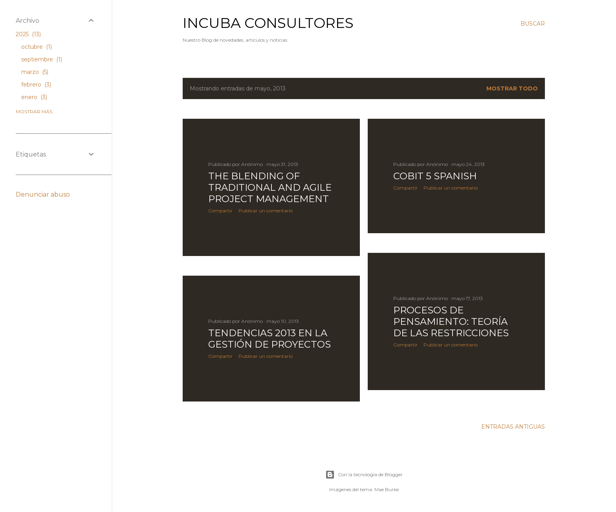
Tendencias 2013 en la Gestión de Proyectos (269, 338)
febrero (36, 84)
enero (34, 97)
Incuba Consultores (268, 22)
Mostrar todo (512, 88)
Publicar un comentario (265, 211)
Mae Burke (386, 489)
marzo (34, 72)
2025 (28, 34)
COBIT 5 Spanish (435, 176)
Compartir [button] (220, 211)
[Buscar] (533, 23)
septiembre (41, 59)
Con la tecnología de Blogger (364, 474)
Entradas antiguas (513, 426)
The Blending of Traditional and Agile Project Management (270, 187)
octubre (36, 46)
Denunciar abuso (43, 194)
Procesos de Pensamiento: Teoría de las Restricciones (451, 321)
